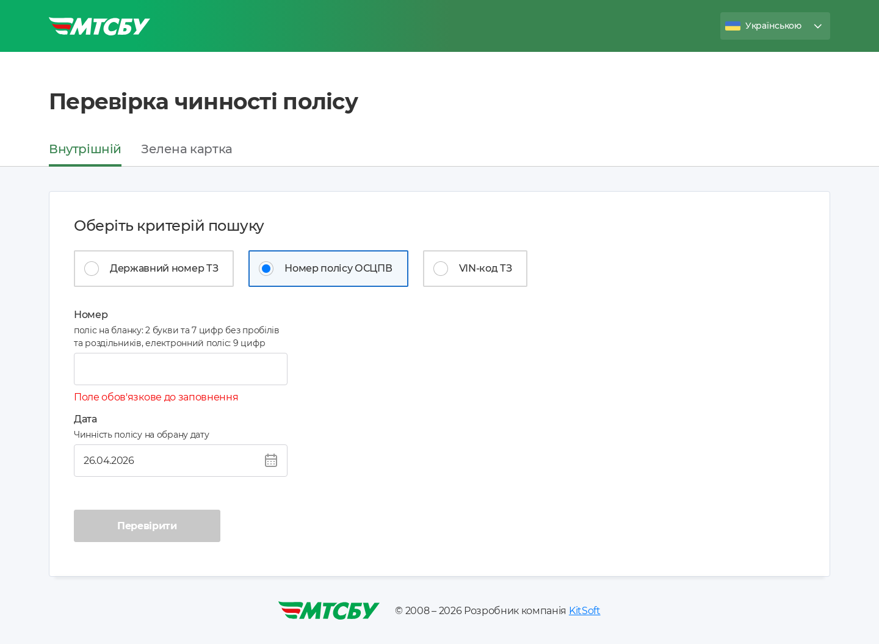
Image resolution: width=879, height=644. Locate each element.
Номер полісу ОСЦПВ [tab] (338, 268)
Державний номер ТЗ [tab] (164, 268)
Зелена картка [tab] (187, 149)
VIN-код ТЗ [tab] (485, 268)
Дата (85, 419)
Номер (90, 314)
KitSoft (585, 611)
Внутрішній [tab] (85, 149)
